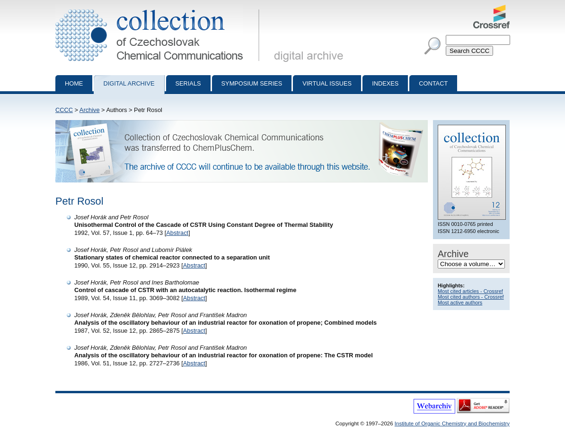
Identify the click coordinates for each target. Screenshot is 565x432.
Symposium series (251, 83)
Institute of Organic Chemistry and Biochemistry (452, 423)
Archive (89, 109)
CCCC (64, 109)
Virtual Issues (327, 83)
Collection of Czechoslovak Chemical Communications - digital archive (159, 8)
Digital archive (128, 83)
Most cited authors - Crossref (471, 297)
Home (74, 83)
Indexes (385, 83)
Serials (188, 83)
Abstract (177, 232)
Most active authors (460, 302)
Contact (433, 83)
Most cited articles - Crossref (470, 291)
